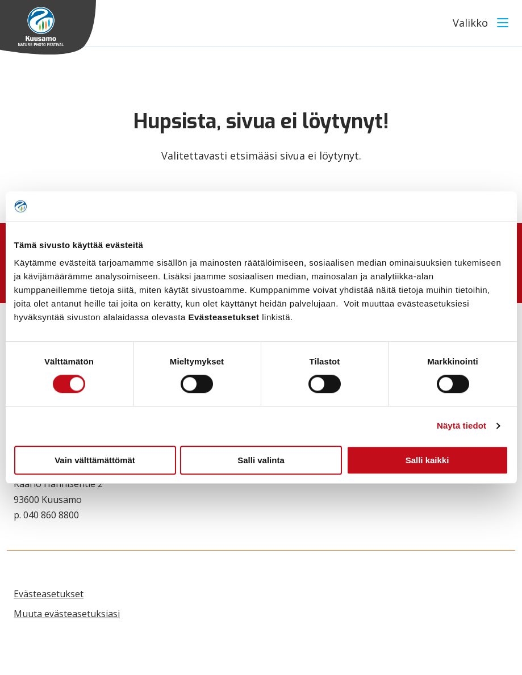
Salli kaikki (427, 460)
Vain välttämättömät (95, 460)
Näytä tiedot (461, 425)
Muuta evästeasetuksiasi (67, 613)
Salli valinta (261, 460)
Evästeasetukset (48, 594)
